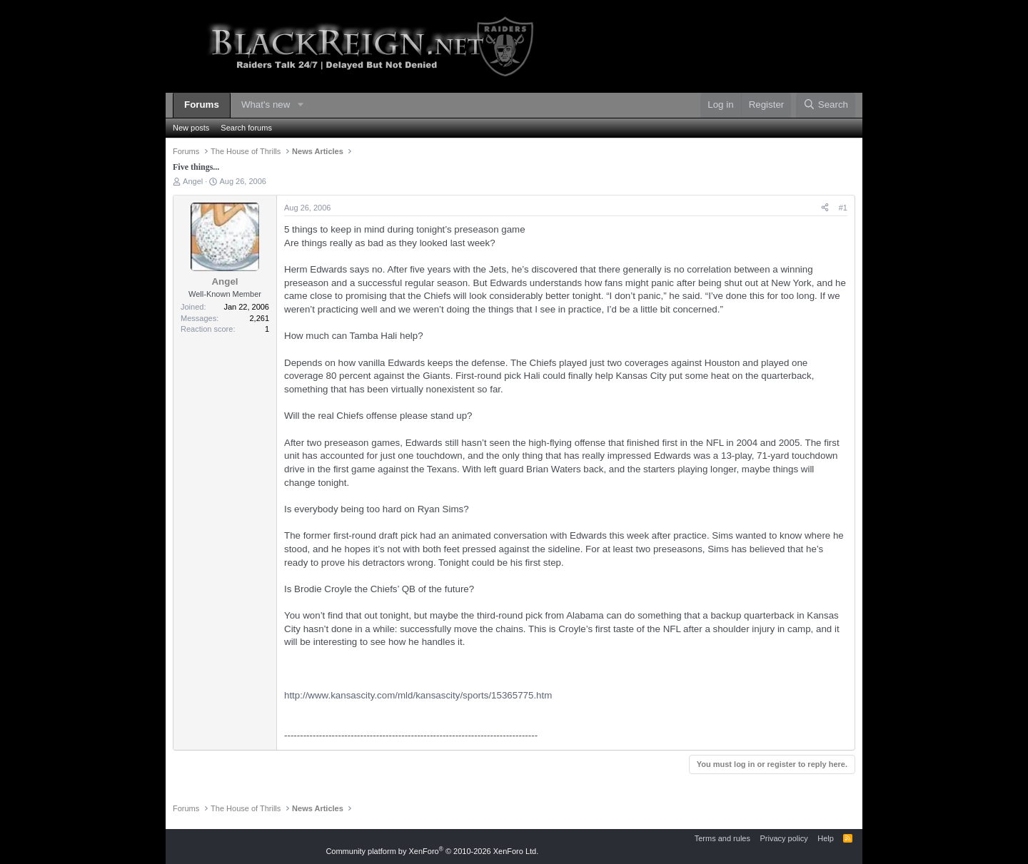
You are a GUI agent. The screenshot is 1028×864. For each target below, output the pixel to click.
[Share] (825, 207)
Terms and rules (722, 838)
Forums (201, 104)
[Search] (825, 105)
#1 (843, 207)
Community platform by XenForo (432, 851)
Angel (193, 181)
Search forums (246, 127)
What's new (265, 104)
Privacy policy (783, 838)
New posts (191, 127)
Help (825, 838)
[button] (300, 105)
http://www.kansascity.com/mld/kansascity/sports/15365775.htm (418, 695)
